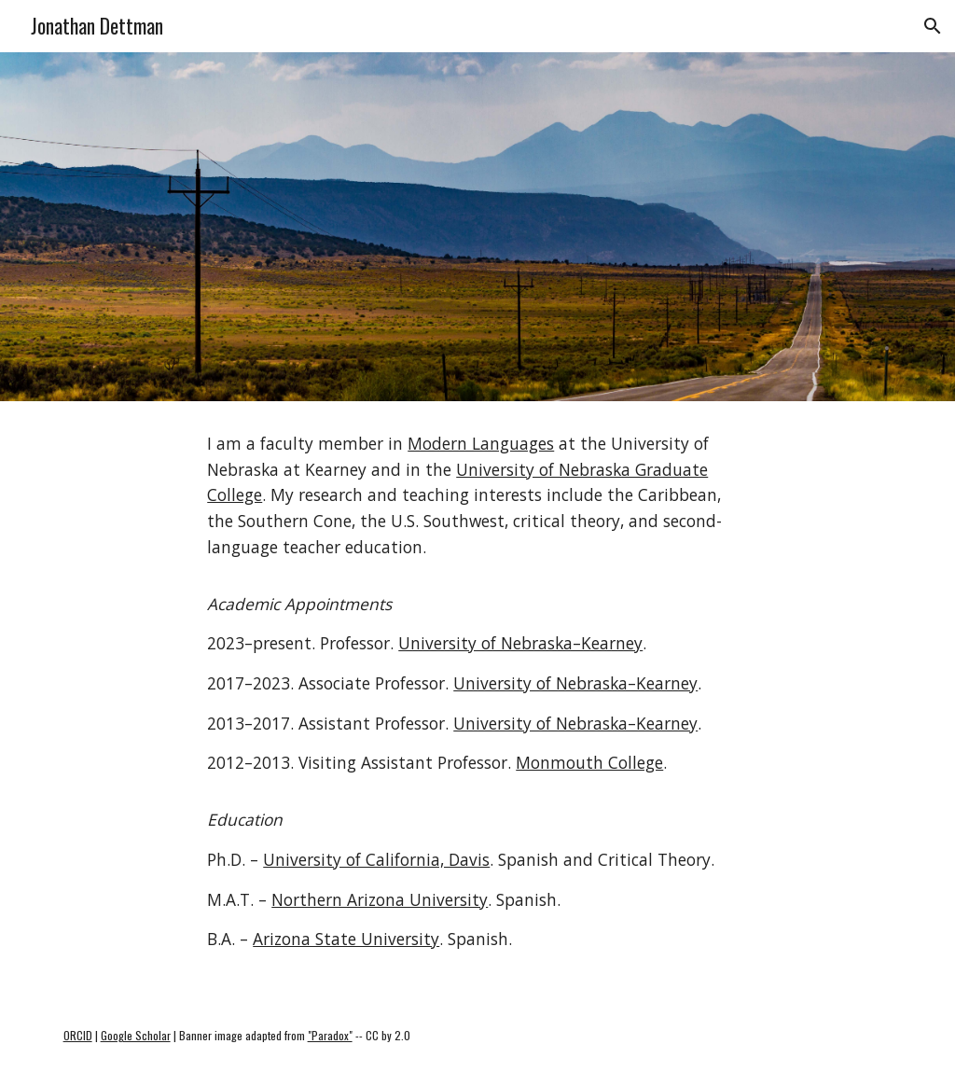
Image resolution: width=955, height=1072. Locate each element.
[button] (932, 26)
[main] (477, 700)
